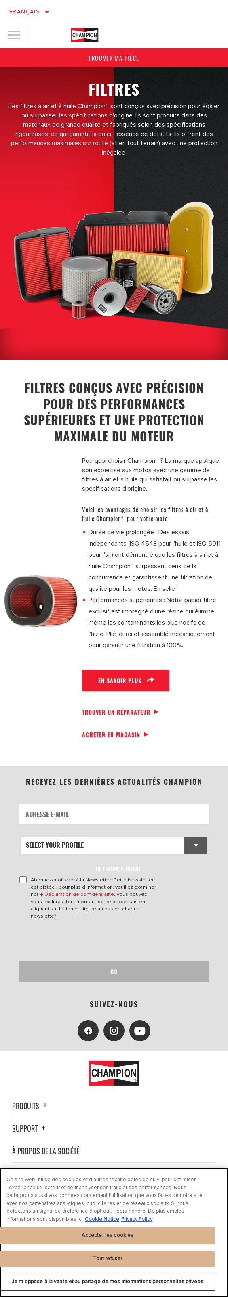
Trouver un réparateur (116, 712)
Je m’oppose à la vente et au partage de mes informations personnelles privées (107, 1281)
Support (30, 1128)
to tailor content (118, 868)
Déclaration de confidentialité (79, 894)
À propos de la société (45, 1151)
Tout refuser (107, 1258)
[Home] (84, 35)
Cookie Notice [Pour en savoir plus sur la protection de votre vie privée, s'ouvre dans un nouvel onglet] (102, 1219)
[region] (114, 1232)
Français (24, 11)
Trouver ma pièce (114, 58)
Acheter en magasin (111, 734)
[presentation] (86, 940)
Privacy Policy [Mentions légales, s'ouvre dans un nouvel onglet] (136, 1219)
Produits (30, 1105)
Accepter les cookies (108, 1235)
